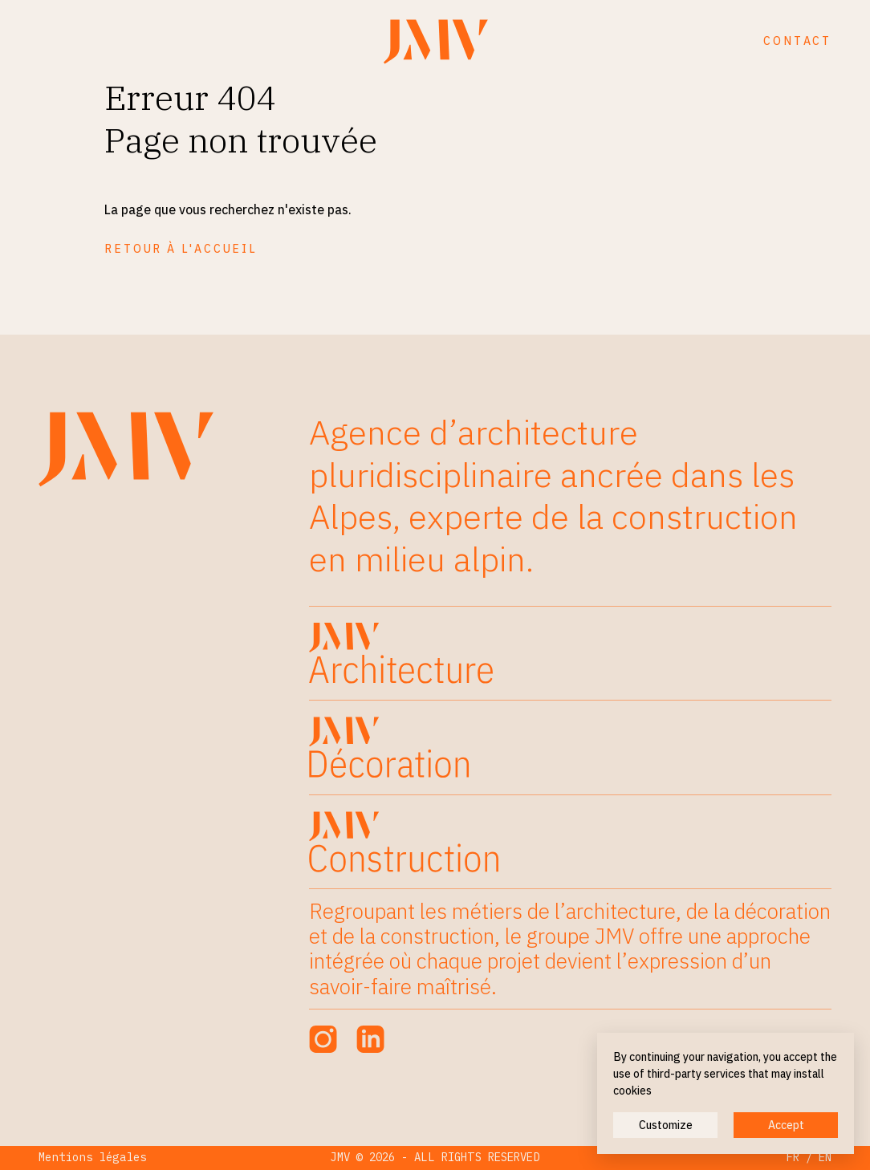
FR (793, 1157)
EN (825, 1157)
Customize (666, 1125)
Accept (786, 1125)
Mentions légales (93, 1157)
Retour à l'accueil (180, 249)
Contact (797, 41)
